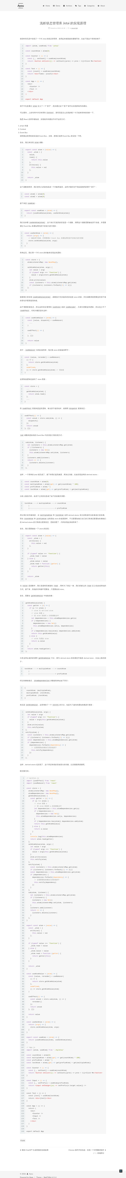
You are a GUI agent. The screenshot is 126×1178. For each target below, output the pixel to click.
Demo (56, 6)
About (101, 6)
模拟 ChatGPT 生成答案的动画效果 (34, 1148)
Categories (89, 6)
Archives (67, 6)
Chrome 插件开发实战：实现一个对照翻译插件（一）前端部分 (87, 1149)
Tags (78, 6)
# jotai (23, 1138)
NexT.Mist (47, 1175)
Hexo (31, 1175)
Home (46, 6)
